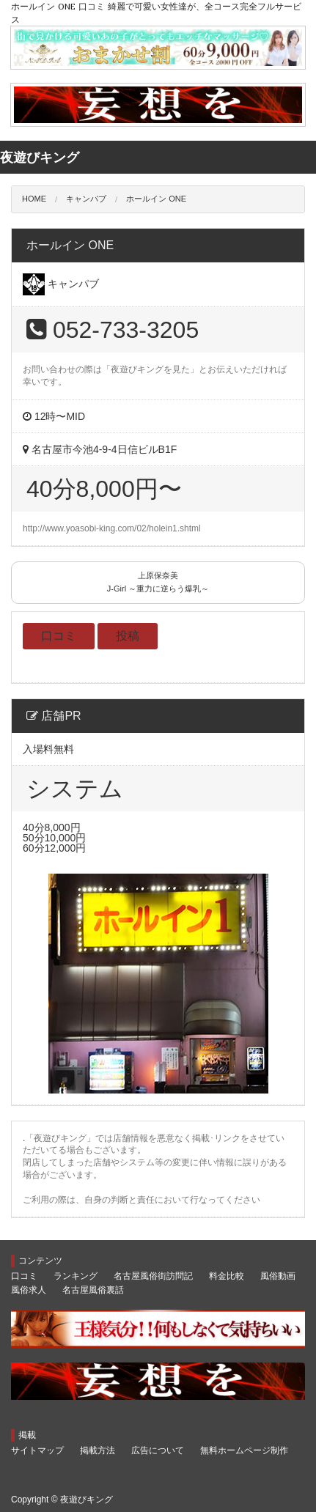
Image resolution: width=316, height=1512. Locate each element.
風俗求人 (28, 1290)
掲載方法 (97, 1450)
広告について (157, 1450)
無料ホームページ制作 (244, 1450)
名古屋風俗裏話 (93, 1290)
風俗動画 (277, 1276)
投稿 (127, 636)
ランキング (76, 1276)
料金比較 (226, 1276)
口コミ (58, 636)
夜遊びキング (86, 1499)
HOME (34, 198)
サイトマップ (37, 1450)
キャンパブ (86, 198)
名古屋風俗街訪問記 (153, 1276)
